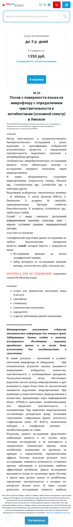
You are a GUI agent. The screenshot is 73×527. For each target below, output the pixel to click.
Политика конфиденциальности (58, 513)
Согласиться (36, 520)
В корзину (37, 79)
